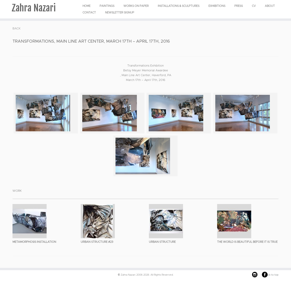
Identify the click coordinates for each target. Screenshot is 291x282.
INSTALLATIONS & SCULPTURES (178, 6)
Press (238, 6)
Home (86, 6)
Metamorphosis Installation (34, 242)
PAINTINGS (107, 6)
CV (254, 6)
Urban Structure (162, 242)
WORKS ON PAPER (136, 6)
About (270, 6)
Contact (89, 12)
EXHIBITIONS (216, 6)
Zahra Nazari (34, 8)
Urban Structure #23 (97, 242)
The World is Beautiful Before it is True (247, 242)
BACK (16, 28)
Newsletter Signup (119, 12)
